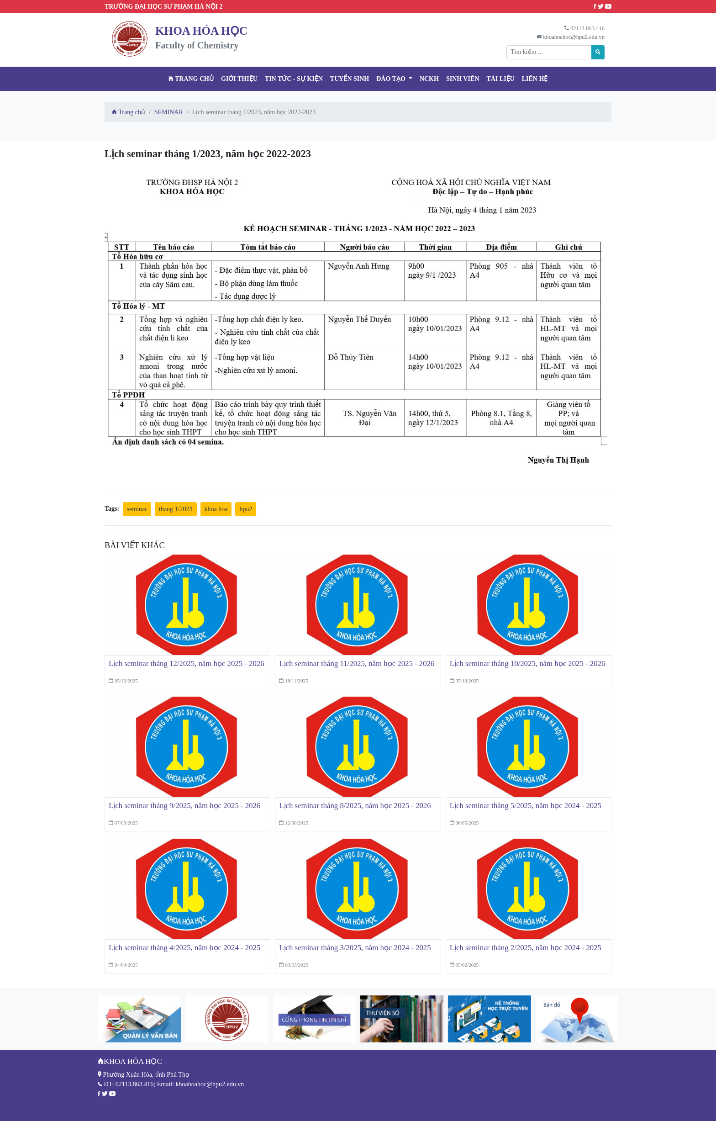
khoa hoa (216, 509)
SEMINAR (168, 112)
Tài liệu (500, 78)
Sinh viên (462, 78)
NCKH (429, 78)
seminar (137, 509)
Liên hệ (535, 78)
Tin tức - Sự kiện (294, 78)
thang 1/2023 (176, 509)
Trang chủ (191, 78)
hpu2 (245, 509)
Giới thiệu (239, 78)
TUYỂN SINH (349, 78)
